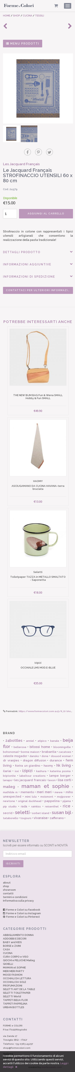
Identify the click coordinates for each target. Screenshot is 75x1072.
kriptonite (9, 775)
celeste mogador (15, 756)
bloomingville (62, 747)
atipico (42, 740)
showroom (9, 889)
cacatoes (65, 751)
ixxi (17, 771)
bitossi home (40, 747)
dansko (34, 756)
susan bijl (61, 812)
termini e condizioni (15, 897)
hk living (63, 765)
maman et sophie (45, 786)
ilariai (7, 771)
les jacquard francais (30, 780)
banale (54, 740)
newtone (9, 801)
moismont (46, 796)
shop (6, 886)
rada (24, 806)
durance (56, 760)
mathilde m (10, 792)
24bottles (13, 740)
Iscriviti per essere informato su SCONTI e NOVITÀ (37, 843)
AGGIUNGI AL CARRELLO (46, 213)
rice (66, 806)
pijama (67, 801)
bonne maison (30, 751)
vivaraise (41, 818)
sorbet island (40, 813)
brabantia (49, 752)
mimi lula (31, 796)
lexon (52, 780)
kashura (41, 771)
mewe (59, 792)
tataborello (10, 818)
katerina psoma (60, 771)
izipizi (27, 770)
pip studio (10, 806)
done (45, 756)
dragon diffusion (34, 760)
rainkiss (36, 806)
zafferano (57, 818)
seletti (22, 812)
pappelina (52, 801)
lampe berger (60, 776)
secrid (7, 813)
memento (27, 792)
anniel (30, 740)
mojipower (64, 796)
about (7, 882)
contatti (8, 893)
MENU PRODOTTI (22, 43)
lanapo (7, 780)
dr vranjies (11, 760)
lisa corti (64, 780)
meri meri (44, 792)
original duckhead (29, 801)
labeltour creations (32, 775)
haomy (48, 765)
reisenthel (52, 806)
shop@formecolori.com (16, 1048)
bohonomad (11, 751)
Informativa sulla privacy (18, 900)
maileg (9, 787)
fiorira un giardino (27, 765)
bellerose (20, 747)
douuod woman (61, 756)
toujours (25, 818)
